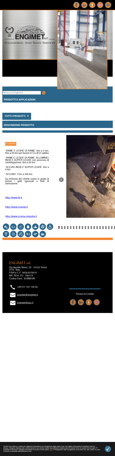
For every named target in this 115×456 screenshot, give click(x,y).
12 (91, 227)
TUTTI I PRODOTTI (17, 116)
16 (103, 227)
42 (91, 228)
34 (68, 228)
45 (100, 228)
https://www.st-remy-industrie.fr (21, 216)
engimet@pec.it (25, 303)
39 (82, 228)
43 (94, 228)
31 (59, 228)
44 (97, 228)
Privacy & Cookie (85, 301)
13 (94, 227)
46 (103, 228)
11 (88, 227)
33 (65, 228)
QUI (51, 450)
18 (109, 227)
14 (97, 227)
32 (62, 228)
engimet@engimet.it (27, 295)
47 (106, 228)
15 (100, 227)
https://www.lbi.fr (13, 198)
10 (85, 227)
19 (112, 227)
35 (70, 228)
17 (106, 227)
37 (76, 228)
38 (79, 228)
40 (85, 228)
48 (109, 228)
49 (112, 228)
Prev (61, 179)
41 (88, 228)
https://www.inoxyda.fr (16, 207)
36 (73, 228)
